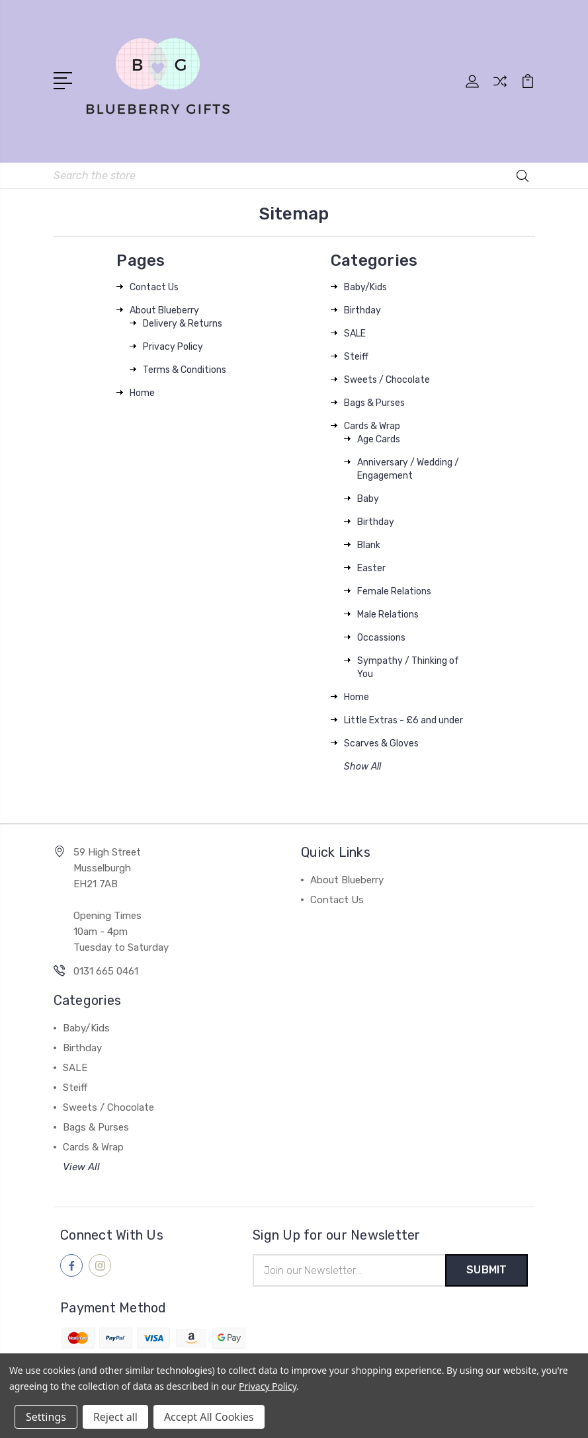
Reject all (115, 1417)
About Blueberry (164, 309)
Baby (368, 498)
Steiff (356, 356)
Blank (368, 544)
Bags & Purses (374, 402)
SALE (355, 333)
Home (142, 392)
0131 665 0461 (105, 971)
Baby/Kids (365, 286)
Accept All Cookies (209, 1417)
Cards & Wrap (372, 425)
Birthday (362, 309)
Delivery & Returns (182, 323)
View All (81, 1166)
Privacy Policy (173, 346)
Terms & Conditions (184, 369)
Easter (371, 567)
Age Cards (378, 438)
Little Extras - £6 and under (403, 719)
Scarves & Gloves (381, 742)
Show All (362, 766)
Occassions (381, 637)
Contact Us (154, 286)
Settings (46, 1417)
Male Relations (388, 613)
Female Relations (394, 590)
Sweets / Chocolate (387, 379)
